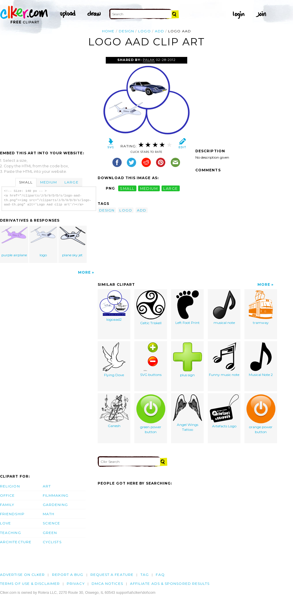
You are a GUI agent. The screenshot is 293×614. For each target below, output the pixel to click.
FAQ (160, 574)
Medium (48, 182)
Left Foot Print (187, 307)
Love (5, 523)
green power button (150, 414)
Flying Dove (114, 359)
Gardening (55, 504)
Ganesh (114, 411)
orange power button (260, 414)
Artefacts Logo (224, 411)
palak (149, 60)
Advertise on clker (22, 574)
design (126, 31)
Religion (10, 486)
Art (47, 486)
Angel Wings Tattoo (187, 413)
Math (48, 514)
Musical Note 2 (261, 359)
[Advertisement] (48, 100)
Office (7, 495)
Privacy (76, 583)
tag (144, 574)
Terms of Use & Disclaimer (30, 583)
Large (71, 182)
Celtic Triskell (150, 307)
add (159, 31)
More (84, 272)
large (170, 188)
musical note (224, 307)
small (127, 188)
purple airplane (14, 242)
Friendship (12, 514)
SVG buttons (151, 359)
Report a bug (68, 574)
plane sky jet (73, 242)
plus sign (187, 359)
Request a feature (111, 574)
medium (149, 188)
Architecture (15, 542)
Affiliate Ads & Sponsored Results (170, 583)
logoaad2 (114, 306)
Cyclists (52, 542)
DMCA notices (107, 583)
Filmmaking (55, 495)
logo (144, 31)
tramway (261, 307)
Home (108, 31)
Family (7, 504)
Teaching (10, 532)
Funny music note (224, 359)
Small (25, 182)
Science (51, 523)
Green (50, 532)
